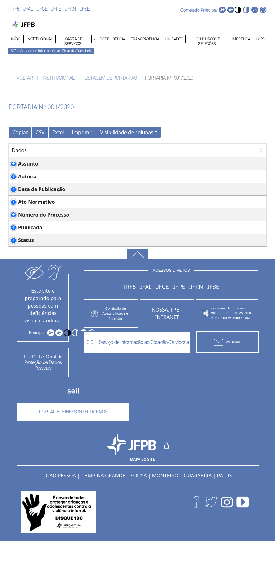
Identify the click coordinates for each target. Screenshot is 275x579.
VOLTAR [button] (24, 78)
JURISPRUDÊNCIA (109, 39)
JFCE (42, 9)
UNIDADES (174, 39)
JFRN (70, 9)
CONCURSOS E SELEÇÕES (207, 39)
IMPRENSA (241, 39)
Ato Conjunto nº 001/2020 (89, 224)
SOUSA (139, 512)
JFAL (28, 9)
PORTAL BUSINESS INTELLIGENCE (73, 449)
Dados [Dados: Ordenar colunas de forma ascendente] (19, 150)
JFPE (56, 9)
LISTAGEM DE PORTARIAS (110, 78)
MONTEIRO (165, 512)
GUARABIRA (198, 512)
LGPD (260, 39)
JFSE (85, 9)
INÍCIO (16, 39)
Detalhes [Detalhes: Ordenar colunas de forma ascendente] (64, 150)
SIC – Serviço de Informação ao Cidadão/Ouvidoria (51, 51)
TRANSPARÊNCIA (145, 39)
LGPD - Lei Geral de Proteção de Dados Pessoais (43, 399)
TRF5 (13, 9)
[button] (237, 9)
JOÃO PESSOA (60, 512)
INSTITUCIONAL (40, 39)
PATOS (224, 512)
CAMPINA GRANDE (103, 512)
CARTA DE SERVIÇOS (73, 39)
